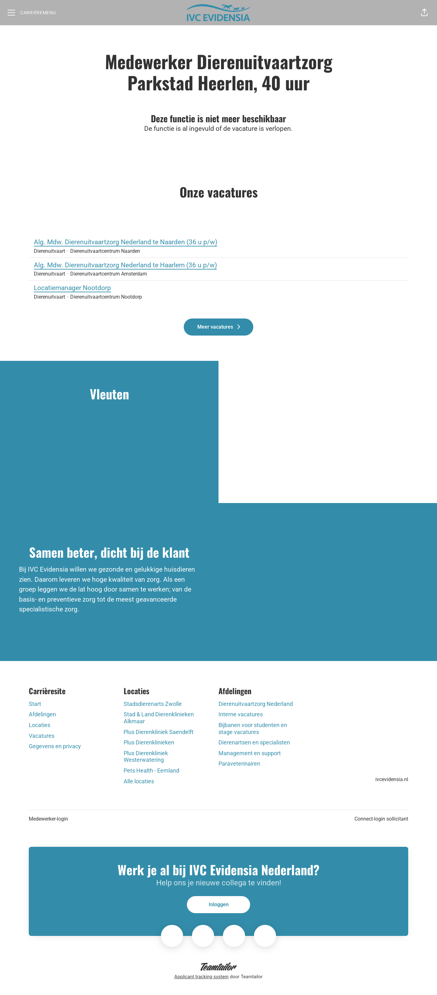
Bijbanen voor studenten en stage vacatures (252, 728)
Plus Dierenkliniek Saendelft (159, 732)
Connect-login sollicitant (381, 819)
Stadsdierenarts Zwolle (153, 704)
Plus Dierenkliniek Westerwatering (146, 756)
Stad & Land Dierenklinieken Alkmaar (159, 718)
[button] (424, 12)
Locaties (39, 725)
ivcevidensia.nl (391, 779)
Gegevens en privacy (55, 746)
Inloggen (219, 904)
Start (35, 704)
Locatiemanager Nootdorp (218, 288)
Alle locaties (139, 781)
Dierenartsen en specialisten (254, 742)
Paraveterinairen (239, 763)
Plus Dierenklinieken (149, 742)
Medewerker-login (48, 819)
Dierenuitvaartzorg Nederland (255, 704)
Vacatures (41, 735)
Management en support (249, 753)
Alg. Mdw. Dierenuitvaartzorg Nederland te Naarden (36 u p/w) (218, 242)
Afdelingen (42, 714)
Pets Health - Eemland (151, 770)
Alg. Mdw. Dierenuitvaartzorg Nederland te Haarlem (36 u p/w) (218, 265)
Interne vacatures (240, 714)
